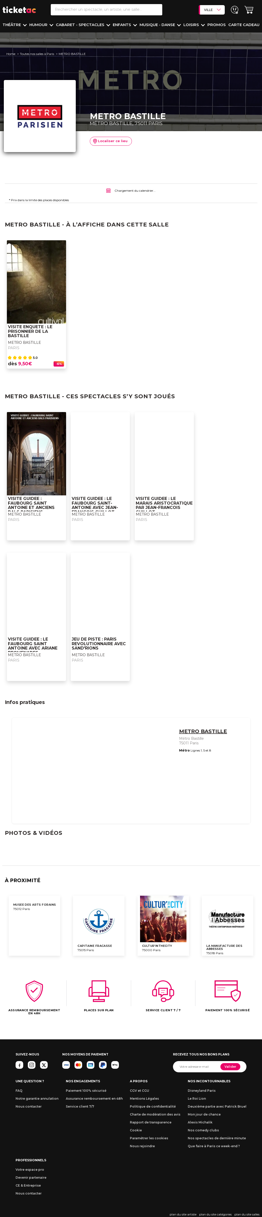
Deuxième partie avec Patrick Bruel (217, 1106)
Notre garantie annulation (37, 1098)
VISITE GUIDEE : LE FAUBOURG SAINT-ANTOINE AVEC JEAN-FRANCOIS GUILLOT (95, 505)
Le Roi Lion (197, 1098)
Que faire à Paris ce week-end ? (214, 1146)
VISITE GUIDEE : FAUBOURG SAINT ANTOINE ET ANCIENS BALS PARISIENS (31, 505)
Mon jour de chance (204, 1114)
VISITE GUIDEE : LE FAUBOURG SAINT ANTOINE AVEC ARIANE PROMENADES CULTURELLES (32, 648)
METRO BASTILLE (24, 342)
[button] (248, 10)
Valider (230, 1066)
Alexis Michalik (200, 1122)
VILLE (212, 10)
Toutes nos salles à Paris (37, 54)
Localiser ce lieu (110, 141)
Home (10, 54)
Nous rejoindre (142, 1146)
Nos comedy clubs (203, 1130)
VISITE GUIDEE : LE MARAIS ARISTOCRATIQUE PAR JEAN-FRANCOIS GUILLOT (164, 505)
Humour (38, 24)
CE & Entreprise (28, 1185)
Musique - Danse (158, 24)
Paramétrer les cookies (149, 1138)
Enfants (122, 24)
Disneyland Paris (202, 1091)
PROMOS (216, 24)
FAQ (19, 1091)
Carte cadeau (243, 24)
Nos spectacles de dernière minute (217, 1138)
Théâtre (12, 24)
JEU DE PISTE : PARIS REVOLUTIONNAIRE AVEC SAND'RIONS (99, 644)
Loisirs (191, 24)
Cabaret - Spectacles (80, 24)
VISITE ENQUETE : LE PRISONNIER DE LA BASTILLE (30, 331)
